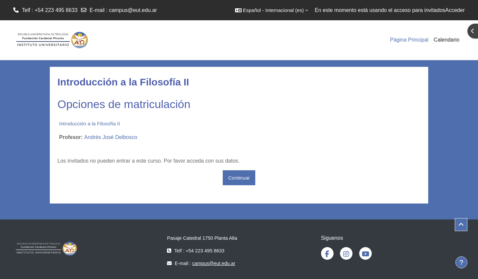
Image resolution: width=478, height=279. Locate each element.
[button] (271, 10)
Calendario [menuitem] (446, 40)
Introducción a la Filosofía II (89, 123)
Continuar (239, 178)
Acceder (455, 10)
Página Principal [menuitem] (409, 40)
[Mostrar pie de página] (461, 262)
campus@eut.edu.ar (133, 10)
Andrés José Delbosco (110, 137)
